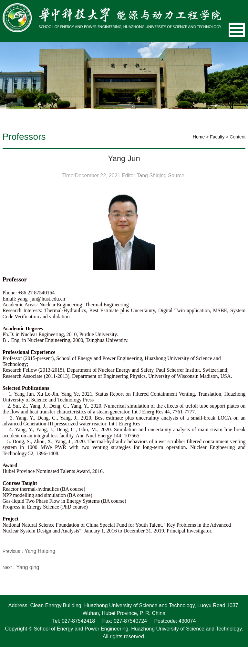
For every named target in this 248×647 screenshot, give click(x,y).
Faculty (217, 136)
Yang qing (27, 567)
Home (199, 136)
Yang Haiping (40, 551)
